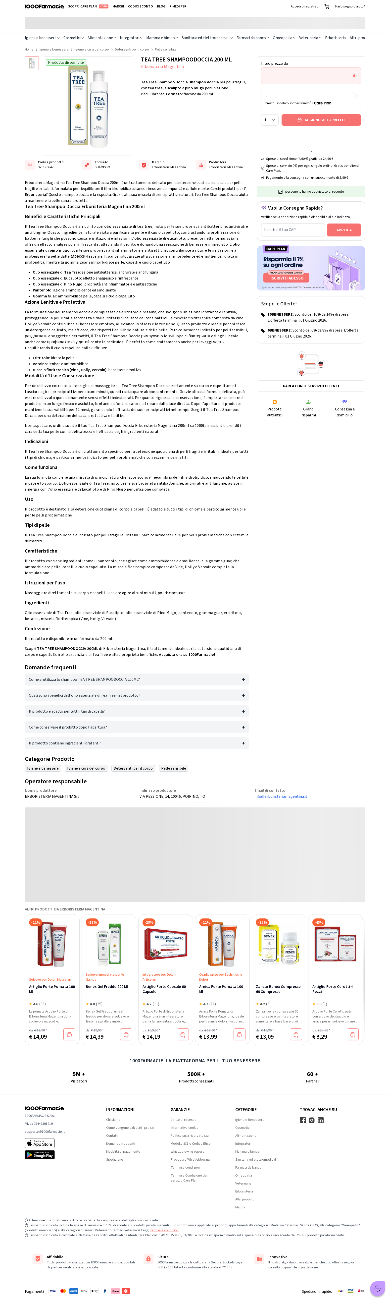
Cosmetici (73, 38)
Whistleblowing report (187, 1151)
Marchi (118, 6)
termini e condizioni (164, 1230)
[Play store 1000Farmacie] (57, 1154)
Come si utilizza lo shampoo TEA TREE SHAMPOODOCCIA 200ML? (84, 679)
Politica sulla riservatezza (190, 1135)
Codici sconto (140, 6)
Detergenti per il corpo (132, 49)
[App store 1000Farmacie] (57, 1143)
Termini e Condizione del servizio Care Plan (189, 1178)
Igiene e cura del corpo (92, 49)
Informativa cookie (184, 1127)
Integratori (131, 38)
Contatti (112, 1135)
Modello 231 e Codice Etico (191, 1143)
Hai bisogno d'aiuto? (350, 6)
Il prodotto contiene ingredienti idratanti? (65, 743)
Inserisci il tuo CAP (280, 229)
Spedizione (114, 1159)
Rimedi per (177, 6)
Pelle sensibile (166, 49)
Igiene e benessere (42, 38)
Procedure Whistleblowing (190, 1159)
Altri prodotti (361, 38)
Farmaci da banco (253, 38)
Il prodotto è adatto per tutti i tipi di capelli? (67, 711)
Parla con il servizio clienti (311, 386)
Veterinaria (310, 38)
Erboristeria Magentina (162, 66)
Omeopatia (284, 38)
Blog (161, 6)
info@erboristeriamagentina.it (280, 796)
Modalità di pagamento (123, 1151)
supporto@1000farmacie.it (45, 1131)
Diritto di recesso (183, 1119)
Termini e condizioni (185, 1167)
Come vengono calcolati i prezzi (130, 1127)
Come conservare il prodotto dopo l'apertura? (68, 727)
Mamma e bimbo (162, 38)
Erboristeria (335, 38)
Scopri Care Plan (88, 6)
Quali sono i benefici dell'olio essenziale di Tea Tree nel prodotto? (84, 695)
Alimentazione (102, 38)
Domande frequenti (120, 1143)
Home (29, 49)
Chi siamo (113, 1119)
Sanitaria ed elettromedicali (207, 38)
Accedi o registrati (304, 6)
